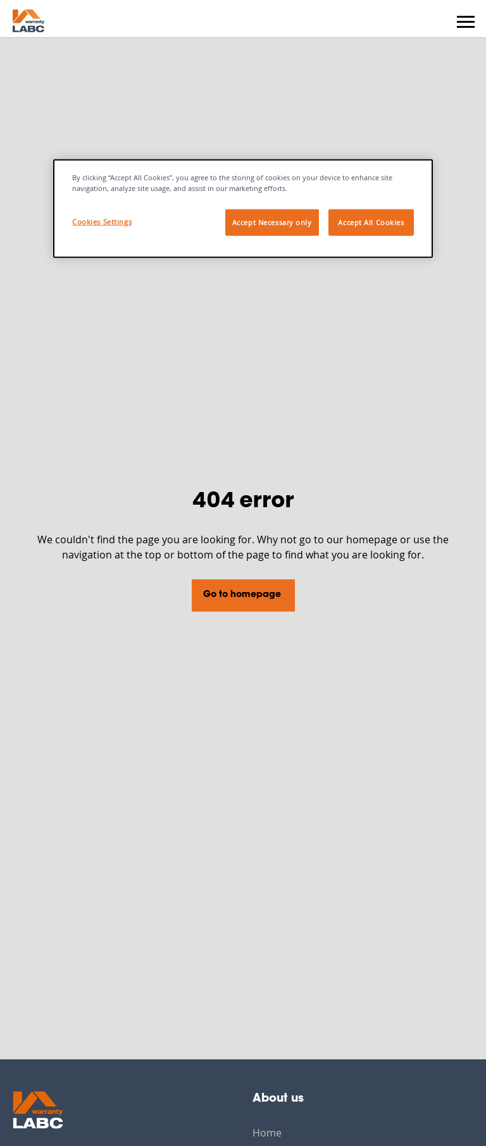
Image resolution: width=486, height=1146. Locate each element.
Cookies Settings (102, 221)
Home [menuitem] (267, 1133)
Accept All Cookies (371, 222)
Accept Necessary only (272, 222)
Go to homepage (242, 595)
